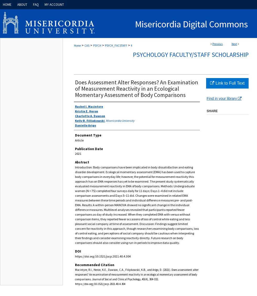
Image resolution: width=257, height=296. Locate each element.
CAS (86, 45)
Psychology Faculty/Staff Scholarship (191, 55)
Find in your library (224, 98)
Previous (217, 44)
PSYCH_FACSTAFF (116, 45)
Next (234, 44)
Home (77, 45)
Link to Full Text (227, 83)
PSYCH (97, 45)
